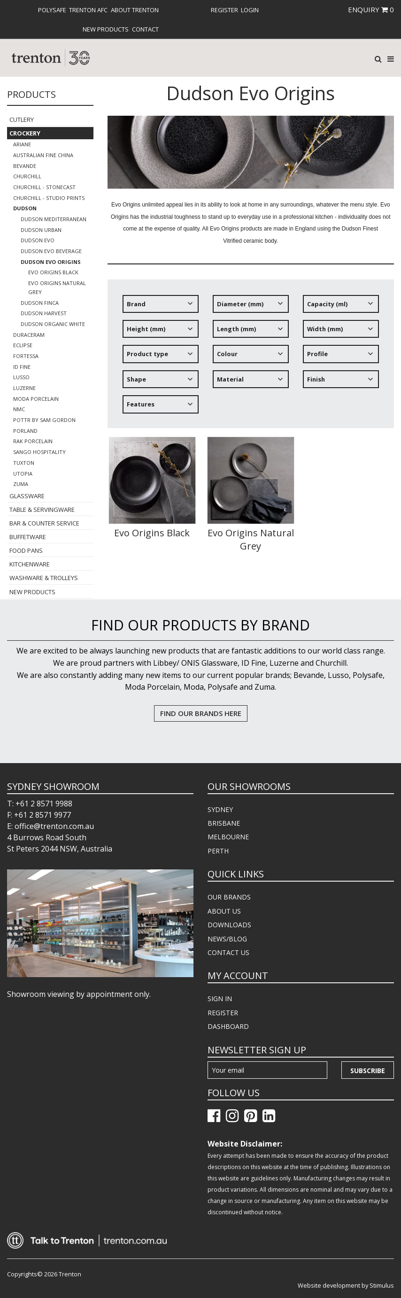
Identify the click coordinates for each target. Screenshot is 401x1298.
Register (224, 10)
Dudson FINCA (40, 302)
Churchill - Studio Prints (49, 197)
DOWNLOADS (229, 924)
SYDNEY (220, 809)
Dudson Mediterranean (53, 219)
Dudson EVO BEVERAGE (51, 251)
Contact (145, 29)
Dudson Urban (41, 229)
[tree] (251, 358)
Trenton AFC (88, 10)
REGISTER (223, 1012)
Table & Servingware (42, 509)
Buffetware (27, 537)
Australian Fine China (43, 155)
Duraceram (29, 334)
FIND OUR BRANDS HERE (200, 713)
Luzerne (24, 387)
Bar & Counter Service (44, 523)
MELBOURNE (228, 836)
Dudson (25, 208)
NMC (19, 409)
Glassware (27, 496)
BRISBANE (224, 823)
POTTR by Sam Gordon (44, 419)
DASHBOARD (228, 1026)
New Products (106, 29)
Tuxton (23, 462)
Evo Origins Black (53, 272)
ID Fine (22, 366)
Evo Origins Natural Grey (57, 287)
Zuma (20, 483)
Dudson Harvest (44, 313)
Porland (25, 430)
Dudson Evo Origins (51, 261)
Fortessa (26, 355)
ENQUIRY (371, 9)
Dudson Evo (37, 240)
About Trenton (135, 10)
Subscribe (367, 1070)
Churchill (27, 176)
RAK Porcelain (33, 441)
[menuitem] (52, 9)
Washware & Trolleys (43, 577)
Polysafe (52, 10)
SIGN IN (220, 998)
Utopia (22, 473)
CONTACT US (228, 952)
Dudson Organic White (53, 323)
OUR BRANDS (229, 896)
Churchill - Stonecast (44, 187)
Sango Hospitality (39, 451)
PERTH (218, 850)
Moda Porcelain (36, 398)
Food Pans (26, 550)
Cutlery (21, 119)
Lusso (21, 377)
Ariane (22, 144)
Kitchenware (29, 564)
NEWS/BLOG (227, 938)
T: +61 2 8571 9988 (39, 803)
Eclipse (22, 345)
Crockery (24, 133)
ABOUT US (224, 911)
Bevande (24, 165)
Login (250, 10)
